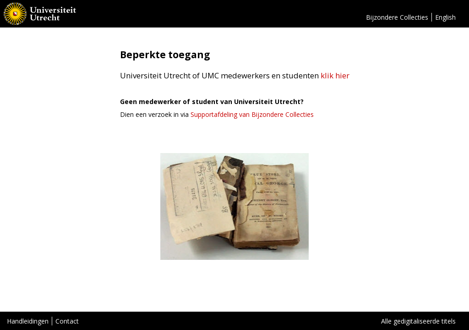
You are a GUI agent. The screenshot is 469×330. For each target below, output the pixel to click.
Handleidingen (28, 321)
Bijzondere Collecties (397, 17)
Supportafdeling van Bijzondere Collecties (252, 114)
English (445, 17)
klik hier (335, 75)
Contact (67, 321)
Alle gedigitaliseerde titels (418, 321)
